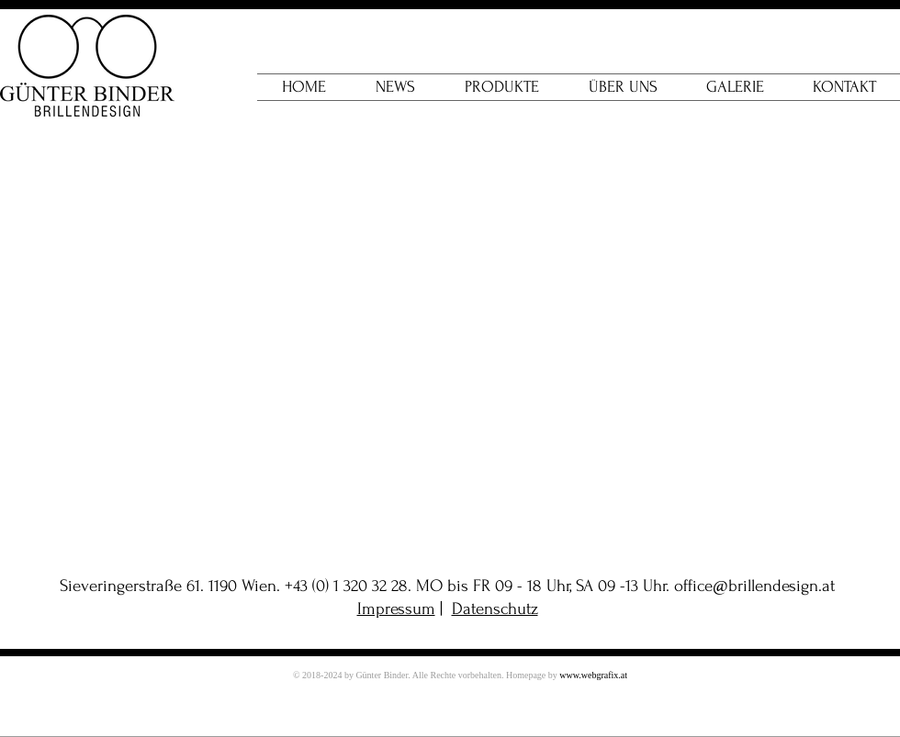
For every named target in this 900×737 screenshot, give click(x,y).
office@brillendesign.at (754, 586)
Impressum (396, 609)
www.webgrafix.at (593, 675)
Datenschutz (495, 609)
